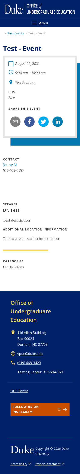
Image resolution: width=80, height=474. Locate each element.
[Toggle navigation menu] (40, 22)
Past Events (15, 33)
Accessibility (18, 464)
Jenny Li (10, 165)
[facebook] (29, 121)
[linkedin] (57, 121)
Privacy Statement (48, 464)
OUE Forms (19, 391)
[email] (15, 121)
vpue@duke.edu (30, 353)
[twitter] (43, 121)
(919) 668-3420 (29, 362)
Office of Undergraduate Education (30, 311)
